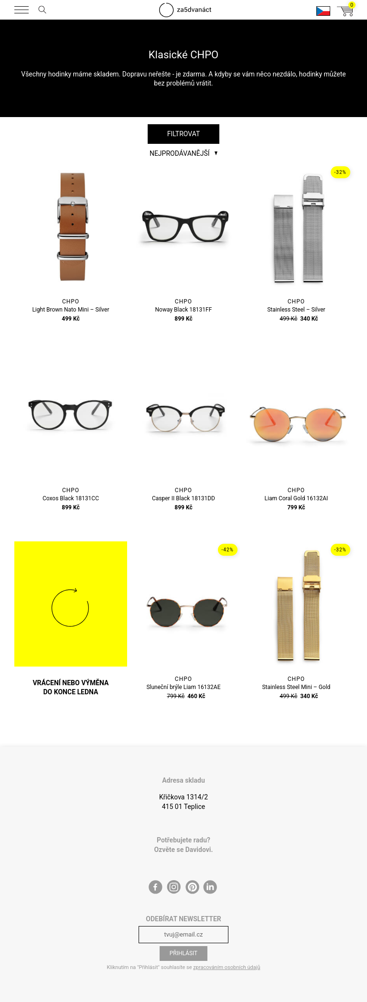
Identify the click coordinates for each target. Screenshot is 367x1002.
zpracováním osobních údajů (226, 967)
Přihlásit (184, 953)
